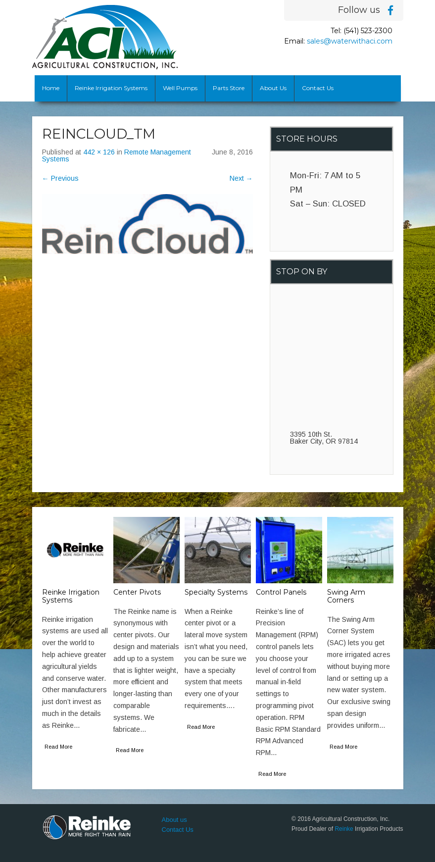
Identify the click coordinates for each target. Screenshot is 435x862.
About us (174, 819)
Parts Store (228, 88)
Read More (58, 747)
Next (241, 178)
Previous (60, 178)
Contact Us (318, 88)
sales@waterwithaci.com (349, 41)
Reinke (344, 828)
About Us (273, 88)
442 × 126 (99, 152)
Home (50, 88)
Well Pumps (180, 88)
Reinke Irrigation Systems (111, 88)
